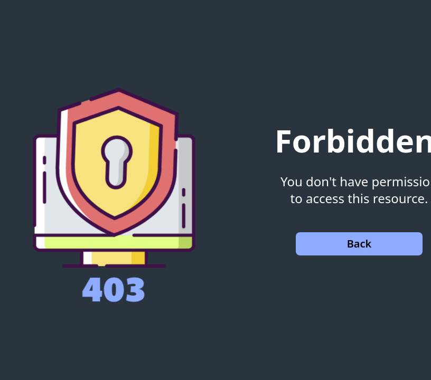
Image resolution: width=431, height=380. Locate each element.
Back (359, 243)
